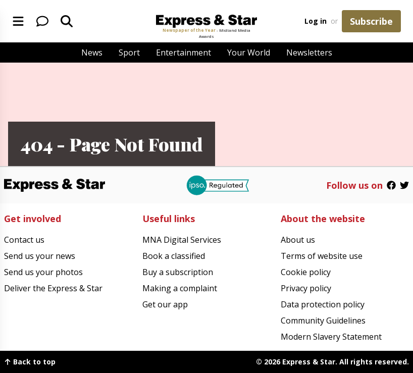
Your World (248, 52)
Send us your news (39, 255)
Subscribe (371, 21)
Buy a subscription (177, 272)
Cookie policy (306, 272)
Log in (315, 21)
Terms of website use (322, 255)
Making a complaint (179, 288)
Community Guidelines (323, 320)
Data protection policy (323, 304)
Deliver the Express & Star (53, 288)
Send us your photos (43, 272)
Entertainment (183, 52)
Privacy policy (306, 288)
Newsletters (309, 52)
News (91, 52)
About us (298, 239)
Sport (129, 52)
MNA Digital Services (181, 239)
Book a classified (173, 255)
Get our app (165, 304)
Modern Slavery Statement (331, 336)
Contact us (24, 239)
